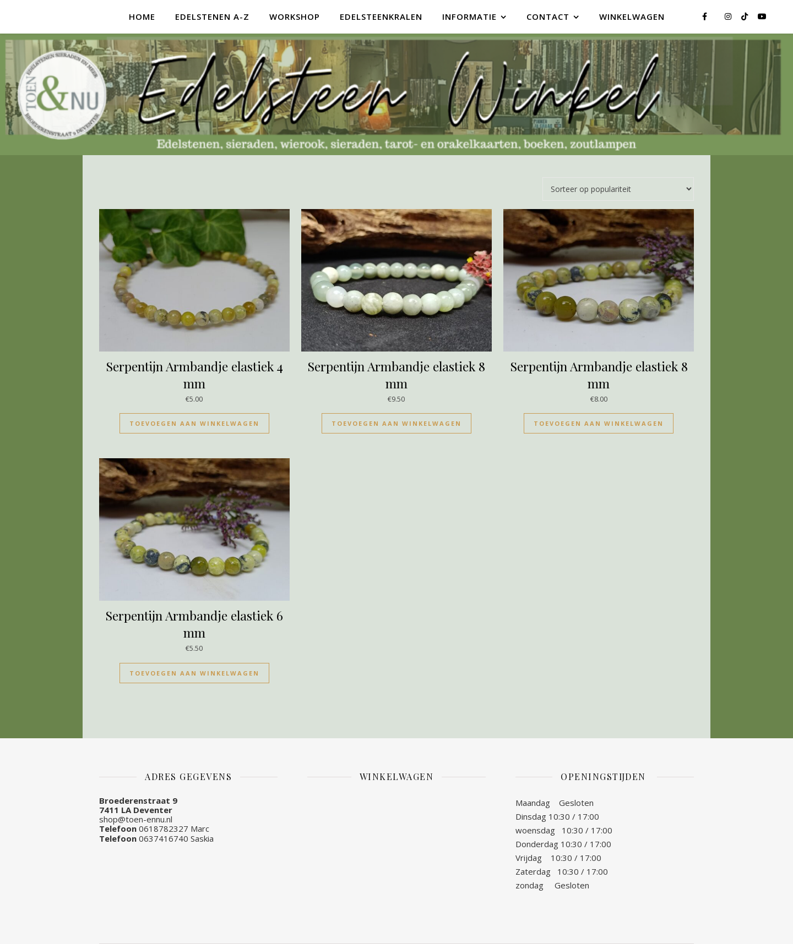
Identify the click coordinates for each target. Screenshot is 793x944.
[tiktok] (745, 16)
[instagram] (729, 16)
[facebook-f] (705, 16)
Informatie (469, 16)
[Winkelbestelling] (618, 189)
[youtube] (762, 16)
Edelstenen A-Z (212, 16)
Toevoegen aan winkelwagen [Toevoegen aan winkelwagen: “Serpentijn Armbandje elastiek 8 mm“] (396, 423)
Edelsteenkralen (381, 16)
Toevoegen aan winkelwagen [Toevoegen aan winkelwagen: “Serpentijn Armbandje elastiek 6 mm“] (194, 673)
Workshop (294, 16)
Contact (547, 16)
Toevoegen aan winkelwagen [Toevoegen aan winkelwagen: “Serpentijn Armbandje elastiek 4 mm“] (194, 423)
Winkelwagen (632, 16)
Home (142, 16)
